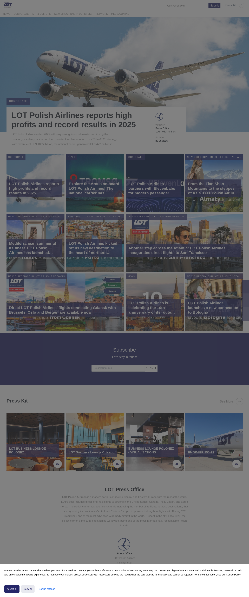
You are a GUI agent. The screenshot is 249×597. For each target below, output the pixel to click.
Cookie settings (47, 589)
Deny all (28, 589)
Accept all (12, 589)
